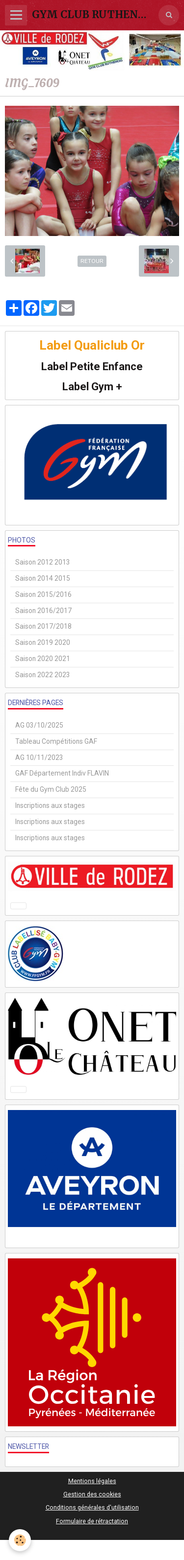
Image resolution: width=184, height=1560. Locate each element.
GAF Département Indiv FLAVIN (62, 773)
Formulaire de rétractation (92, 1521)
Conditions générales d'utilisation (92, 1507)
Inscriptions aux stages (50, 805)
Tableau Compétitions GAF (56, 741)
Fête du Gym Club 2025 (50, 789)
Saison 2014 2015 (42, 578)
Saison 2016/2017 (43, 611)
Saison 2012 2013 (42, 562)
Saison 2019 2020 (42, 642)
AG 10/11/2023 (39, 757)
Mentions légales (92, 1481)
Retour (92, 261)
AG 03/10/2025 (39, 725)
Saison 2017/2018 (43, 626)
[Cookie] (20, 1540)
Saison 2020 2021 (42, 658)
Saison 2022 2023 (42, 675)
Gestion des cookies (92, 1494)
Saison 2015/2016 (43, 594)
